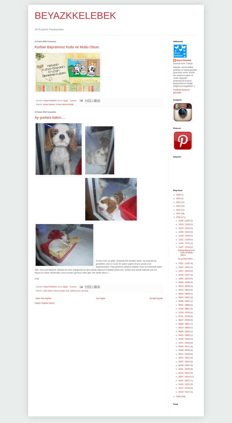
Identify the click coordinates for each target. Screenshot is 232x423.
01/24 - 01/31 (184, 384)
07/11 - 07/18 (184, 316)
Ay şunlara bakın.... (50, 118)
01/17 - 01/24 (184, 388)
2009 (178, 396)
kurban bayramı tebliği (64, 104)
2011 (178, 213)
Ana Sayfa (100, 298)
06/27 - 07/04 (184, 320)
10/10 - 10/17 (184, 275)
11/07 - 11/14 (184, 247)
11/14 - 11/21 (184, 243)
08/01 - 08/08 (184, 305)
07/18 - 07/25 (184, 313)
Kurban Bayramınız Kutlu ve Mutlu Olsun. (67, 47)
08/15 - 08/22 (184, 297)
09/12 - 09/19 (184, 290)
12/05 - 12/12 (184, 232)
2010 (178, 217)
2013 (178, 206)
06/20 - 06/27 (184, 324)
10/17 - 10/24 (184, 271)
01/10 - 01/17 (184, 392)
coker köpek (48, 291)
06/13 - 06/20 (184, 328)
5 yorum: (73, 100)
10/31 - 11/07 (184, 263)
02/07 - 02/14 (184, 377)
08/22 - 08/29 (184, 294)
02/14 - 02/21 (184, 373)
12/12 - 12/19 (184, 228)
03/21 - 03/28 (184, 354)
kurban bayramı (49, 104)
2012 (178, 210)
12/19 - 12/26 (184, 224)
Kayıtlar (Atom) (48, 303)
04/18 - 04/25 (184, 339)
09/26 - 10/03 (184, 282)
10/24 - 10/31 (184, 267)
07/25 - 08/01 (184, 309)
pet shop (85, 291)
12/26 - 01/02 (184, 221)
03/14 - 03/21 (184, 358)
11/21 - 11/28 (184, 239)
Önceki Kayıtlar (156, 298)
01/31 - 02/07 (184, 380)
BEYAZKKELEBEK (75, 15)
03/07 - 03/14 (184, 362)
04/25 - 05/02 (184, 335)
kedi (67, 291)
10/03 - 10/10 (184, 278)
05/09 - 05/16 (184, 331)
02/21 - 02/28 (184, 369)
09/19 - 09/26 (184, 286)
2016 (178, 195)
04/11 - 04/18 (184, 343)
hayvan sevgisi (59, 291)
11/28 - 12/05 (184, 236)
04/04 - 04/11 (184, 346)
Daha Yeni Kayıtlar (43, 298)
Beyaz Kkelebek (183, 60)
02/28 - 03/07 (184, 365)
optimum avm (75, 291)
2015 (178, 198)
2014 (178, 202)
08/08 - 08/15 (184, 301)
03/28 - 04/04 (184, 350)
